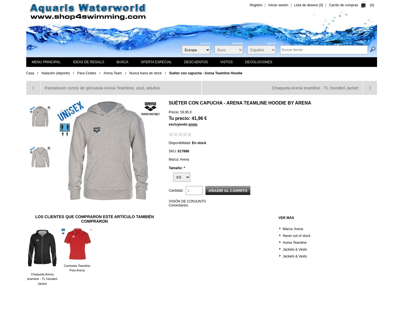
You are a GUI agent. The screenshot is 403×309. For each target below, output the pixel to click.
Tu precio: (180, 118)
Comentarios (178, 205)
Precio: (174, 112)
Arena (303, 103)
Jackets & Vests (295, 249)
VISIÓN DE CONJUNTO (187, 201)
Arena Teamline (295, 243)
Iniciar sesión (278, 5)
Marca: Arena (293, 229)
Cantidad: (176, 191)
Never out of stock (297, 236)
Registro (256, 5)
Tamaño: (176, 168)
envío (193, 124)
